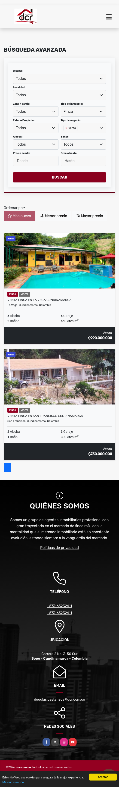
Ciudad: (18, 70)
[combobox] (59, 79)
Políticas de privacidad (59, 548)
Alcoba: (17, 136)
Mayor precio (89, 216)
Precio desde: (21, 153)
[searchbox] (65, 135)
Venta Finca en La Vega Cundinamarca (39, 300)
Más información (13, 782)
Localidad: (19, 87)
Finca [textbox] (68, 111)
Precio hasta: (69, 153)
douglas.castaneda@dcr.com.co (59, 699)
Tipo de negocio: (71, 120)
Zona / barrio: (21, 103)
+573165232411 (59, 606)
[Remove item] (66, 128)
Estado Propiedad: (24, 120)
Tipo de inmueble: (72, 103)
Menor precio (53, 216)
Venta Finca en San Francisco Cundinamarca (45, 416)
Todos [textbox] (21, 78)
